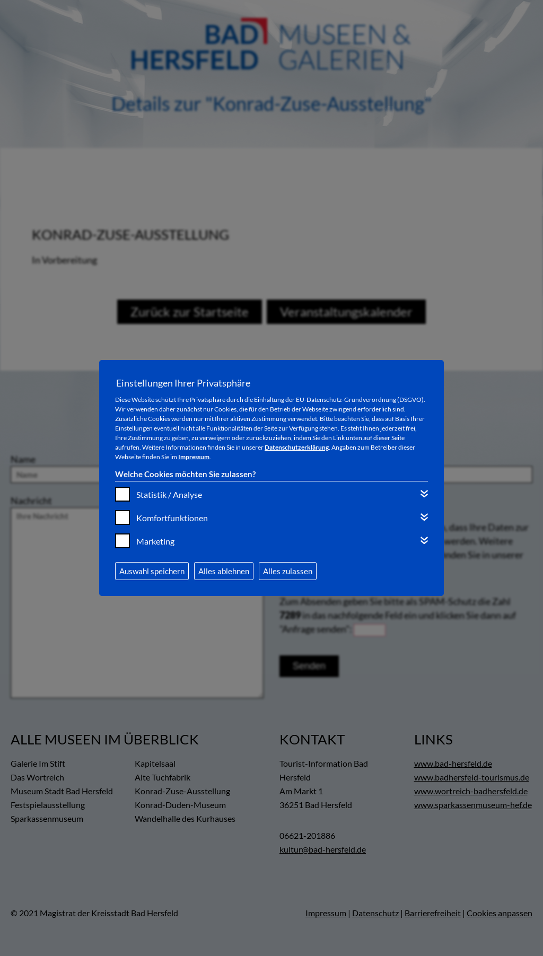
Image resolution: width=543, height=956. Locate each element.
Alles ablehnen (223, 571)
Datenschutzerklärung (297, 447)
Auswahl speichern (152, 571)
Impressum (193, 457)
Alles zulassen (287, 571)
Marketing (155, 541)
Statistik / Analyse (169, 494)
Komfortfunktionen (172, 518)
